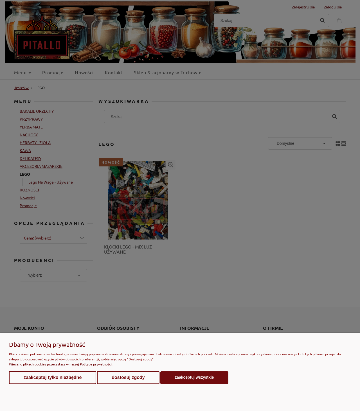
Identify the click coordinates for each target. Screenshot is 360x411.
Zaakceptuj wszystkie (194, 377)
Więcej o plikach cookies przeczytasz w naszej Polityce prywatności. (60, 364)
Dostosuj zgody (128, 377)
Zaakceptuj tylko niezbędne (53, 377)
